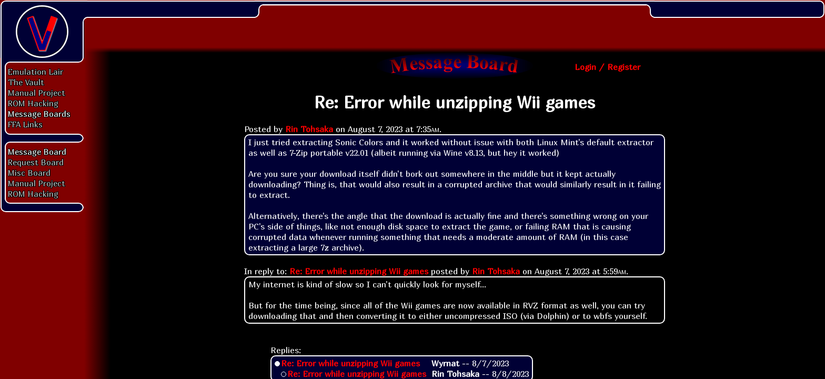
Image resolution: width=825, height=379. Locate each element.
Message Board (37, 151)
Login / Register (607, 67)
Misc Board (29, 172)
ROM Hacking (33, 103)
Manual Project (36, 92)
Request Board (36, 162)
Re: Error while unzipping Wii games (358, 271)
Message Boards (39, 113)
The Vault (26, 82)
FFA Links (25, 124)
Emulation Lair (35, 71)
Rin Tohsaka (309, 129)
